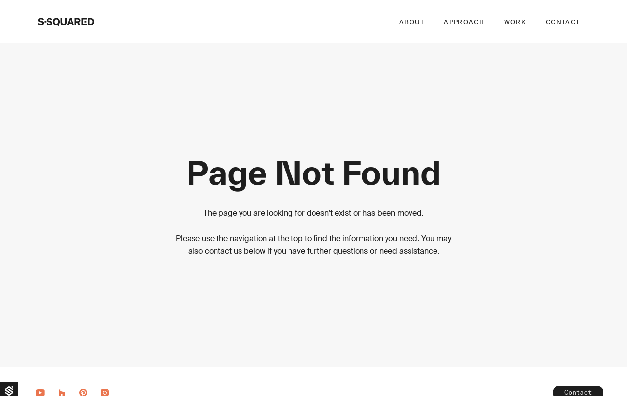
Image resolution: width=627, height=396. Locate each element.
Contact (562, 22)
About (412, 22)
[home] (66, 21)
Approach (464, 22)
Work (515, 22)
